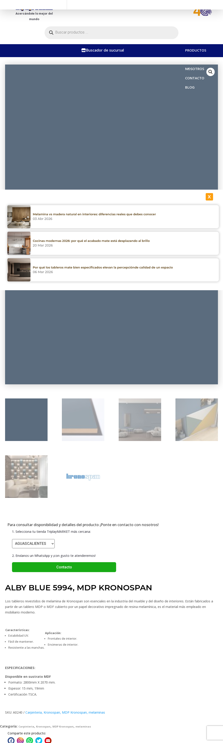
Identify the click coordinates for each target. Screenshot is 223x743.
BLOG (190, 87)
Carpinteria (33, 712)
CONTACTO (194, 78)
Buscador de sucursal (105, 50)
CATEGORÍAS (195, 60)
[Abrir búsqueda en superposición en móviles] (111, 32)
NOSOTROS (194, 68)
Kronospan (52, 712)
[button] (210, 72)
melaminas (97, 712)
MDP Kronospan (74, 712)
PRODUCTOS (195, 51)
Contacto (64, 567)
